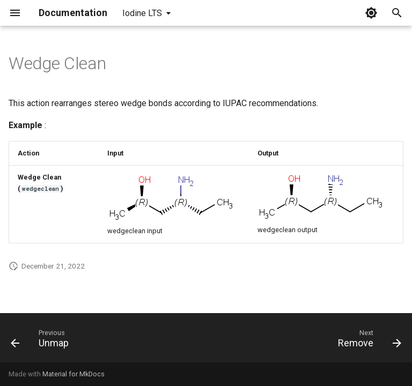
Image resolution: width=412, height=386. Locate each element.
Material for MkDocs (73, 374)
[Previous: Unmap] (42, 341)
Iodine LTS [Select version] (142, 13)
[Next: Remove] (367, 341)
